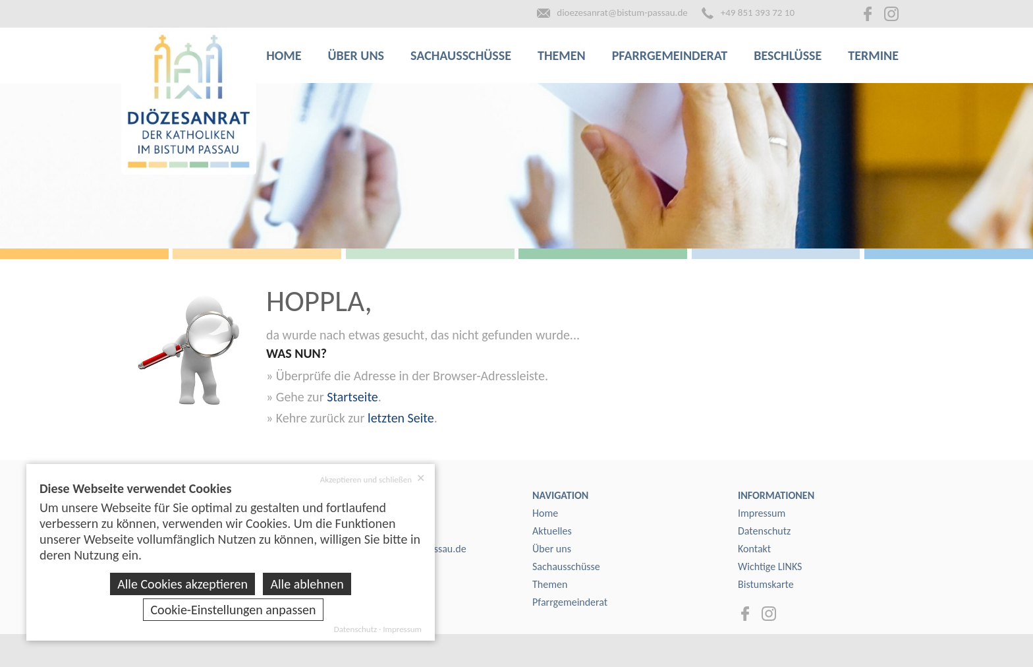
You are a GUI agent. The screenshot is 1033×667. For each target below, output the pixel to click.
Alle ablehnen (306, 584)
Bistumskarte (766, 584)
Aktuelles (552, 531)
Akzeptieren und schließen (372, 479)
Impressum (761, 513)
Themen (562, 55)
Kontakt (754, 548)
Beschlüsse (788, 55)
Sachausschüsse (460, 55)
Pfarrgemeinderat (670, 55)
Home (283, 55)
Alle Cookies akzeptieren (182, 584)
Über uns (356, 55)
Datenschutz (764, 531)
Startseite (352, 397)
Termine (873, 55)
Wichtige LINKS (770, 566)
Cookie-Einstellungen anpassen (233, 610)
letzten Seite (401, 418)
